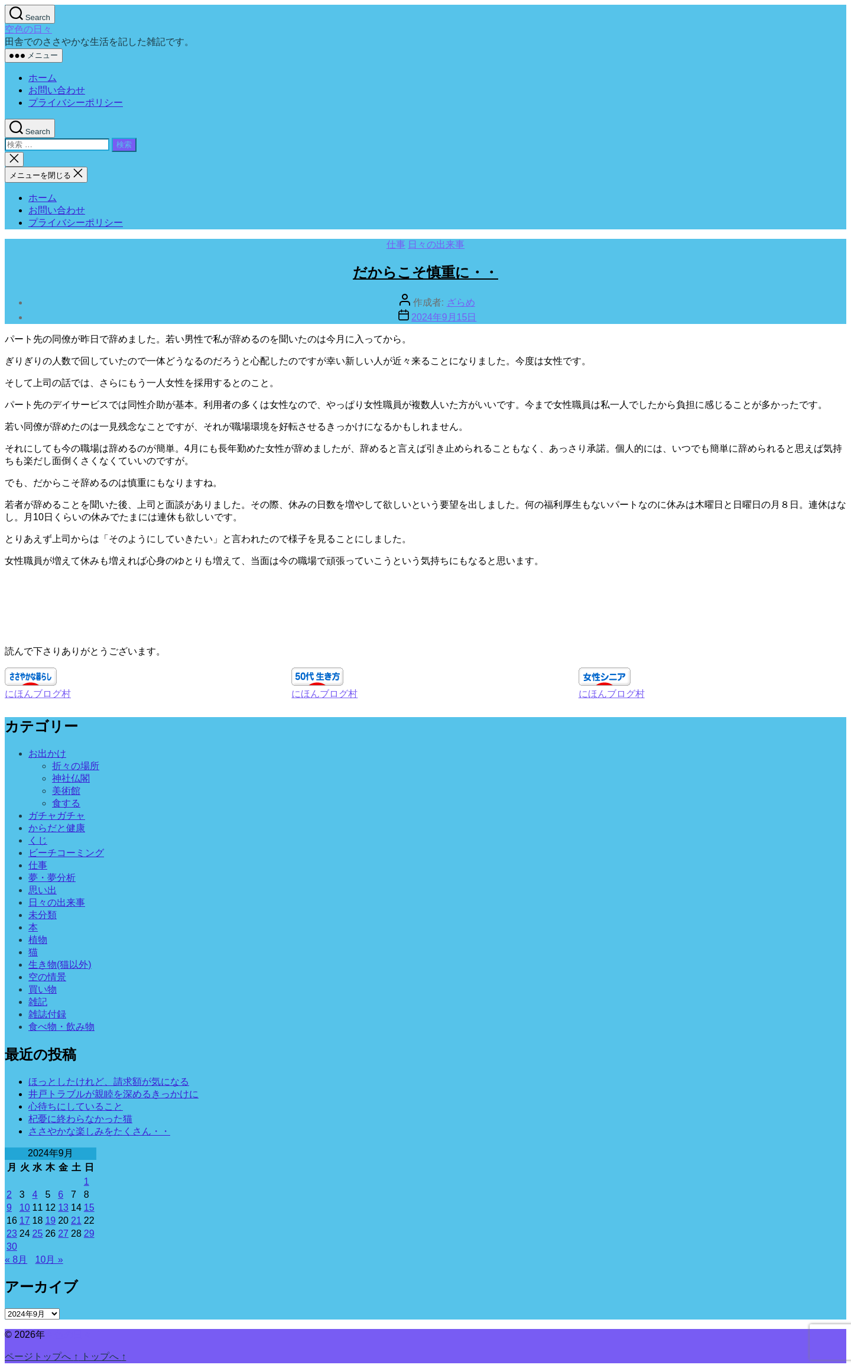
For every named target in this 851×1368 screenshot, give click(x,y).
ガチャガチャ (56, 816)
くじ (37, 840)
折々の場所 (75, 766)
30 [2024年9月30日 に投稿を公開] (12, 1246)
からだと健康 (56, 828)
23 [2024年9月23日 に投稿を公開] (12, 1233)
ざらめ (461, 302)
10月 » (49, 1259)
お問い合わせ (56, 90)
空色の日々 (28, 29)
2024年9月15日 (443, 317)
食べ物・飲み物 (61, 1027)
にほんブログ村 (38, 694)
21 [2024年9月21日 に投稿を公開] (76, 1220)
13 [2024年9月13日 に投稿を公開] (63, 1207)
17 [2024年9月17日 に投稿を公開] (25, 1220)
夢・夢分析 (52, 878)
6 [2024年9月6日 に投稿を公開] (60, 1194)
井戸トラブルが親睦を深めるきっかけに (113, 1094)
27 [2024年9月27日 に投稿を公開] (63, 1233)
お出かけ (47, 753)
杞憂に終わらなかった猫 (80, 1119)
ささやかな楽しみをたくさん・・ (99, 1131)
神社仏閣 (71, 778)
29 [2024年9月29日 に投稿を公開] (89, 1233)
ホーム (42, 78)
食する (66, 803)
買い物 (42, 989)
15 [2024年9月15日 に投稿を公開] (89, 1207)
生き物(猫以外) (60, 964)
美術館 (66, 791)
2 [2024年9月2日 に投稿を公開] (9, 1194)
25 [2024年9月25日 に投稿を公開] (38, 1233)
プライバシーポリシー (75, 103)
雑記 (37, 1002)
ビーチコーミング (66, 853)
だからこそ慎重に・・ (425, 272)
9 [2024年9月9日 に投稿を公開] (9, 1207)
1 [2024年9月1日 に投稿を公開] (86, 1181)
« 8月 (16, 1259)
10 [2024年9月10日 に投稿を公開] (25, 1207)
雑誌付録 (47, 1014)
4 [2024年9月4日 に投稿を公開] (35, 1194)
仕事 (395, 244)
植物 (37, 940)
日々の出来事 (436, 244)
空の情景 (47, 977)
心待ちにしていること (75, 1106)
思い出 (42, 890)
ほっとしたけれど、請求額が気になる (108, 1082)
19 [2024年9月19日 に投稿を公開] (50, 1220)
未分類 (42, 915)
